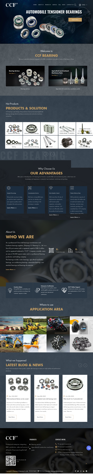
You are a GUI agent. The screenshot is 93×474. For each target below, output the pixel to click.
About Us (41, 4)
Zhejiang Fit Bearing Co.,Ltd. (20, 471)
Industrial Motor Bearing (14, 133)
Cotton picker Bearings (84, 146)
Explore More (73, 20)
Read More (12, 417)
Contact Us (70, 4)
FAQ (59, 4)
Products (48, 4)
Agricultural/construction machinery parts (68, 89)
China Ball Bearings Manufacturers (59, 471)
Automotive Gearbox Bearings (31, 133)
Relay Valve (49, 133)
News (63, 4)
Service (54, 4)
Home (35, 4)
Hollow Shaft (49, 146)
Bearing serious (25, 89)
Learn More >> (12, 211)
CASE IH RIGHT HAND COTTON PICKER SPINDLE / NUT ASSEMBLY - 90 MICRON (84, 131)
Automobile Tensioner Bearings (31, 146)
